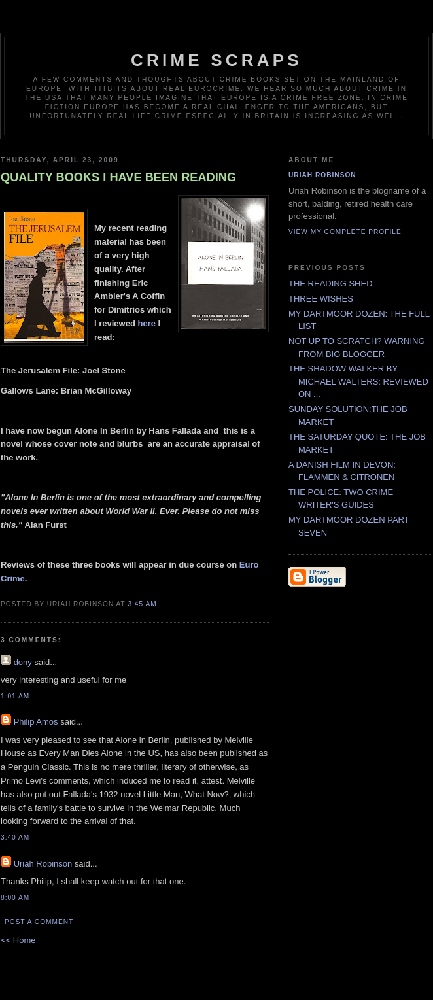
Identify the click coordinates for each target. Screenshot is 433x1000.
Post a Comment (39, 921)
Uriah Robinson (43, 864)
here (146, 323)
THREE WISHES (320, 298)
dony (23, 662)
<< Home (18, 940)
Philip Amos (36, 722)
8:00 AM (15, 897)
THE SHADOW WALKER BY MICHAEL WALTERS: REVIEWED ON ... (358, 381)
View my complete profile (345, 231)
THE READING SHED (330, 283)
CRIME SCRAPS (216, 60)
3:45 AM (142, 604)
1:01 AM (15, 696)
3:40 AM (15, 837)
